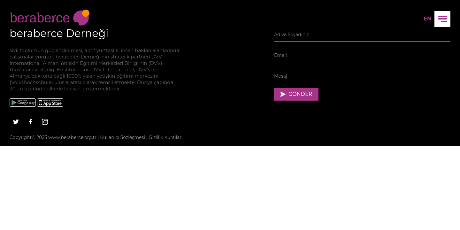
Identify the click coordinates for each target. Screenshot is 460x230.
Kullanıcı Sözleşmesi (122, 137)
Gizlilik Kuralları (166, 137)
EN (427, 19)
